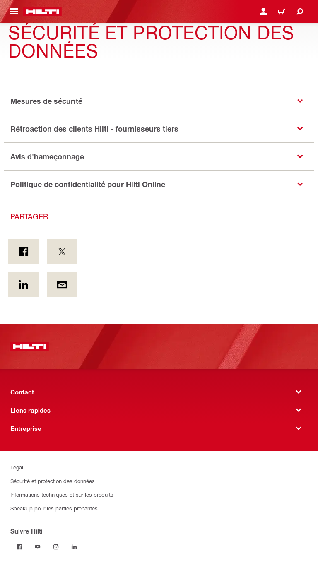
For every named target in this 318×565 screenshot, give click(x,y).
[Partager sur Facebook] (23, 251)
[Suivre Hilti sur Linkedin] (74, 547)
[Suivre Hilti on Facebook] (19, 547)
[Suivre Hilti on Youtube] (38, 547)
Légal (16, 467)
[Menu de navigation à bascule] (14, 11)
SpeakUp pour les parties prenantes (54, 508)
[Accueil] (42, 11)
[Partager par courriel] (62, 284)
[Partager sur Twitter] (62, 251)
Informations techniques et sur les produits (61, 494)
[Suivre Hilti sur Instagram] (56, 547)
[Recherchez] (300, 11)
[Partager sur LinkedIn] (23, 284)
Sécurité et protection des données (52, 481)
